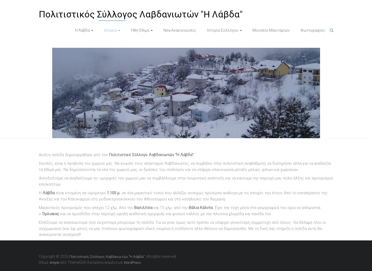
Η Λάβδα (82, 30)
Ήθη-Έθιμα (140, 30)
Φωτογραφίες (312, 30)
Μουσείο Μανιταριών (271, 30)
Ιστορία (110, 30)
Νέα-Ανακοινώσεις (179, 30)
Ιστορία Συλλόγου (222, 30)
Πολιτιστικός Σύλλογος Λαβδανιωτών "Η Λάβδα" (141, 14)
